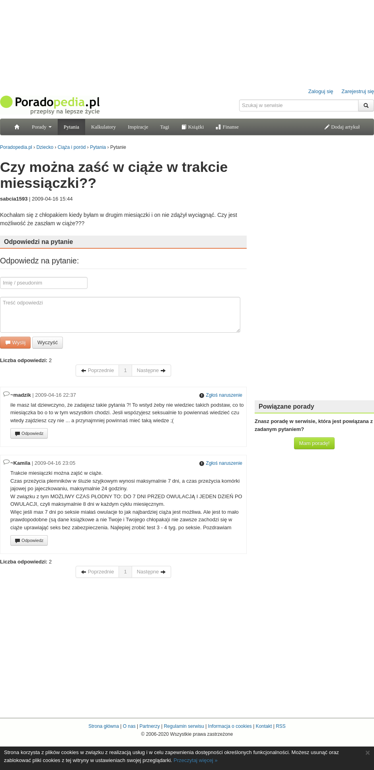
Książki (192, 127)
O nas (129, 726)
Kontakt (264, 726)
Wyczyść (47, 342)
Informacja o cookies (230, 726)
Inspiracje (138, 127)
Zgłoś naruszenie (220, 395)
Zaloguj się (320, 91)
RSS (281, 726)
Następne (151, 370)
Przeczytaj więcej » (195, 760)
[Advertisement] (314, 274)
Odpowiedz (29, 434)
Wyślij (15, 342)
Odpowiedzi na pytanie (38, 241)
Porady (42, 127)
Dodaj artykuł (342, 127)
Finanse (227, 127)
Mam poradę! (314, 443)
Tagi (164, 127)
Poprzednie (97, 370)
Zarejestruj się (357, 91)
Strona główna (103, 726)
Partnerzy (149, 726)
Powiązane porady (286, 406)
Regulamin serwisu (184, 726)
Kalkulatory (103, 127)
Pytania (71, 127)
